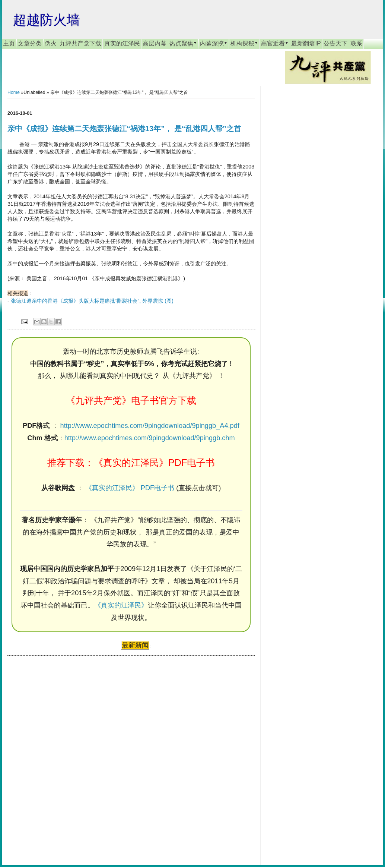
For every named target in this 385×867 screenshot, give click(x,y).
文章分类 (30, 43)
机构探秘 (244, 43)
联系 (356, 43)
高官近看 (275, 43)
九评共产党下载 (80, 43)
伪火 (51, 43)
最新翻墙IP (306, 43)
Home (13, 92)
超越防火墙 (46, 20)
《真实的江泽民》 (121, 605)
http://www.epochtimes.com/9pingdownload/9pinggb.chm (149, 438)
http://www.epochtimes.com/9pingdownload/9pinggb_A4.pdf (149, 425)
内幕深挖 (214, 43)
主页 (9, 43)
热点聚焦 (183, 43)
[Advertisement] (63, 753)
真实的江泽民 (122, 43)
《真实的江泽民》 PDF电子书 (129, 488)
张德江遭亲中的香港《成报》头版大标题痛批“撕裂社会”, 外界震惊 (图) (92, 301)
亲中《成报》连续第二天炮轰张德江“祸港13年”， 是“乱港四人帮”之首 (124, 128)
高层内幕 (154, 43)
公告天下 (335, 43)
